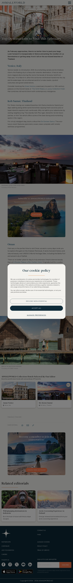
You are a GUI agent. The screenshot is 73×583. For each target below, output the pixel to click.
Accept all (36, 308)
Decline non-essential (36, 301)
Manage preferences (36, 315)
